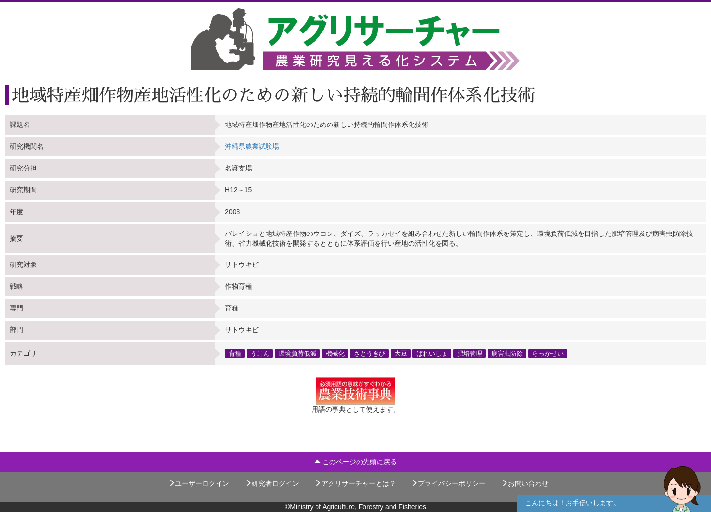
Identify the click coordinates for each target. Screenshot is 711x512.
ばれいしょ (432, 353)
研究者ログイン (272, 483)
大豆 (401, 353)
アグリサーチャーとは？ (355, 483)
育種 (235, 353)
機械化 (335, 353)
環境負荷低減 (297, 353)
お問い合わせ (525, 483)
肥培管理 (469, 353)
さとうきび (369, 353)
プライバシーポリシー (448, 483)
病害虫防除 (507, 353)
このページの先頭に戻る (355, 461)
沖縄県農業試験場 (252, 146)
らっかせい (548, 353)
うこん (260, 353)
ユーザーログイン (198, 483)
